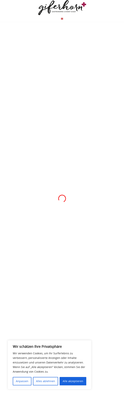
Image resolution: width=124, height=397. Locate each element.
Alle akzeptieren (73, 381)
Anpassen (22, 381)
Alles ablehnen (45, 381)
